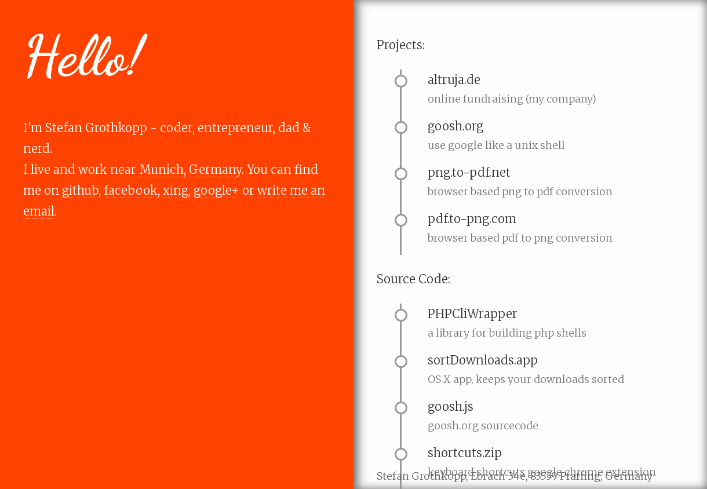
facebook (131, 190)
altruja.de (454, 79)
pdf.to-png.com (472, 218)
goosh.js (450, 406)
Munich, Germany (190, 169)
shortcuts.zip (465, 453)
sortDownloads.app (483, 360)
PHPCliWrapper (473, 313)
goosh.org (455, 126)
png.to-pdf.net (469, 172)
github (80, 190)
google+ (216, 190)
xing (175, 190)
